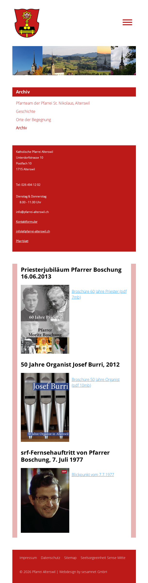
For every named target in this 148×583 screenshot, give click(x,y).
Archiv (21, 128)
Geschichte (25, 111)
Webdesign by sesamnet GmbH (83, 571)
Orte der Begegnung (33, 119)
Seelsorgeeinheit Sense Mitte (103, 557)
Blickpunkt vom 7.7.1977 (93, 474)
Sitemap (70, 557)
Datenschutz (50, 557)
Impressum (28, 557)
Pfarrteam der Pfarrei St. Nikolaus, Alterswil (53, 103)
